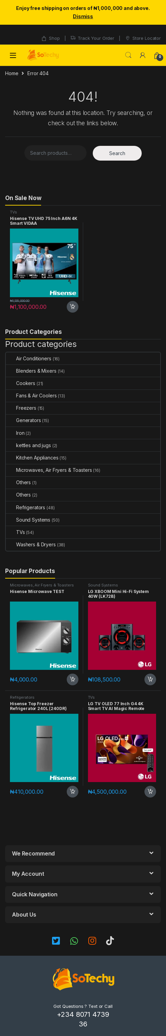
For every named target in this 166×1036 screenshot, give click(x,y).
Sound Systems (28, 520)
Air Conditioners (28, 358)
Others (18, 482)
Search (128, 55)
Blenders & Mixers (31, 371)
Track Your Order (92, 38)
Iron (15, 433)
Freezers (21, 408)
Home (11, 73)
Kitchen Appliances (32, 458)
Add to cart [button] (72, 307)
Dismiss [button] (83, 16)
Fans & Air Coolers (31, 395)
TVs (13, 212)
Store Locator (143, 38)
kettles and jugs (28, 445)
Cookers (20, 383)
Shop (50, 38)
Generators (23, 420)
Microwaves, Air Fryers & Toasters (49, 470)
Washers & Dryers (31, 544)
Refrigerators (25, 507)
